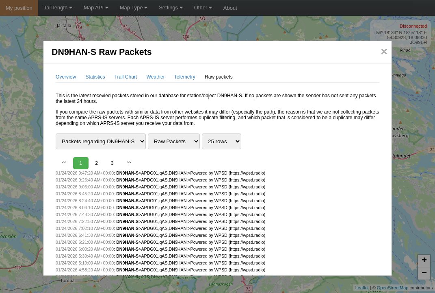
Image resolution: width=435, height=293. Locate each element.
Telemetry (184, 77)
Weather (156, 77)
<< (64, 162)
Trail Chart (126, 77)
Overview (66, 77)
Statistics (95, 77)
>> (129, 162)
